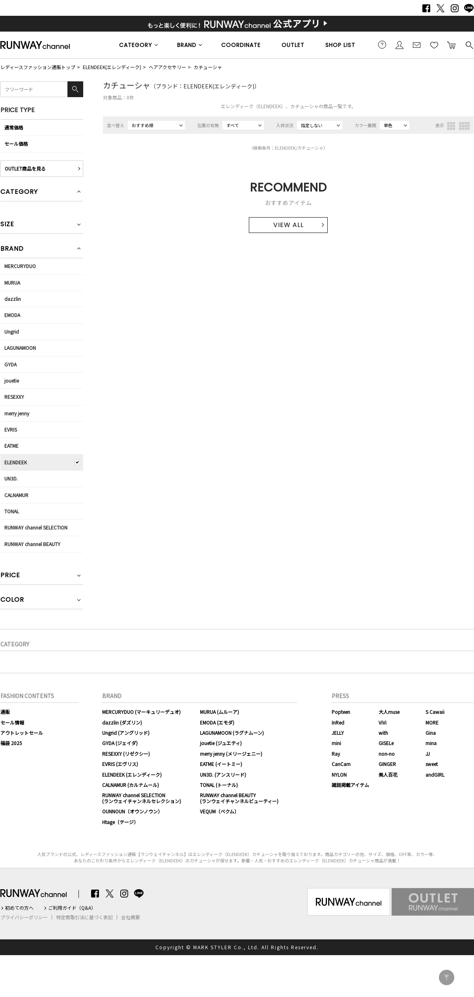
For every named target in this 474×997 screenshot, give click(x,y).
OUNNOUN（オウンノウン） (132, 811)
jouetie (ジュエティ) (221, 743)
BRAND (186, 45)
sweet (431, 763)
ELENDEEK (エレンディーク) (132, 774)
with (383, 732)
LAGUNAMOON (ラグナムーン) (232, 732)
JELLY (338, 732)
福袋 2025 (11, 743)
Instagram (454, 8)
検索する (469, 44)
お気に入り (434, 44)
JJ (427, 753)
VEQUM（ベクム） (219, 811)
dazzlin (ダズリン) (122, 722)
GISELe (386, 743)
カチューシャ (208, 67)
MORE (432, 722)
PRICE (10, 576)
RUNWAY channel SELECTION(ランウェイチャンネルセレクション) (141, 798)
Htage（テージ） (120, 822)
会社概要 (130, 917)
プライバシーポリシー (24, 917)
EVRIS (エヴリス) (120, 763)
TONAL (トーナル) (219, 784)
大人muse (389, 711)
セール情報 (12, 722)
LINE (469, 8)
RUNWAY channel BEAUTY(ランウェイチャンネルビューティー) (239, 798)
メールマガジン (417, 44)
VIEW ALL (288, 224)
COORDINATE (241, 45)
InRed (338, 722)
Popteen (341, 711)
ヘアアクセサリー (167, 67)
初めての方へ (19, 907)
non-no (387, 753)
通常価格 (13, 127)
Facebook (426, 8)
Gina (430, 732)
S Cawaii (434, 711)
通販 (5, 711)
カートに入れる (451, 44)
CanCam (341, 763)
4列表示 (464, 126)
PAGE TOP (446, 977)
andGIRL (434, 774)
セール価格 (16, 143)
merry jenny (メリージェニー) (231, 753)
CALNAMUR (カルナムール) (130, 784)
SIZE (7, 225)
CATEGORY (135, 45)
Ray (336, 753)
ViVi (382, 722)
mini (336, 743)
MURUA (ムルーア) (219, 711)
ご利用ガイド (382, 44)
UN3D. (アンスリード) (223, 774)
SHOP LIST (340, 45)
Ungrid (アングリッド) (125, 732)
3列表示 (451, 126)
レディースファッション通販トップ (37, 67)
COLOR (12, 600)
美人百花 (388, 774)
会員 (399, 44)
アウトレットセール (21, 732)
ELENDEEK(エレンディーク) (112, 67)
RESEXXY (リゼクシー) (126, 753)
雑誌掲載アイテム (350, 784)
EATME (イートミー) (221, 763)
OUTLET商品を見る (25, 168)
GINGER (387, 763)
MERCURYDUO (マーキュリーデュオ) (141, 711)
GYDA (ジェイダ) (120, 743)
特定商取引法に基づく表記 (84, 917)
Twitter (440, 8)
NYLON (339, 774)
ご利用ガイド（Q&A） (72, 907)
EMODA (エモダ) (217, 722)
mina (431, 743)
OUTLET (293, 45)
